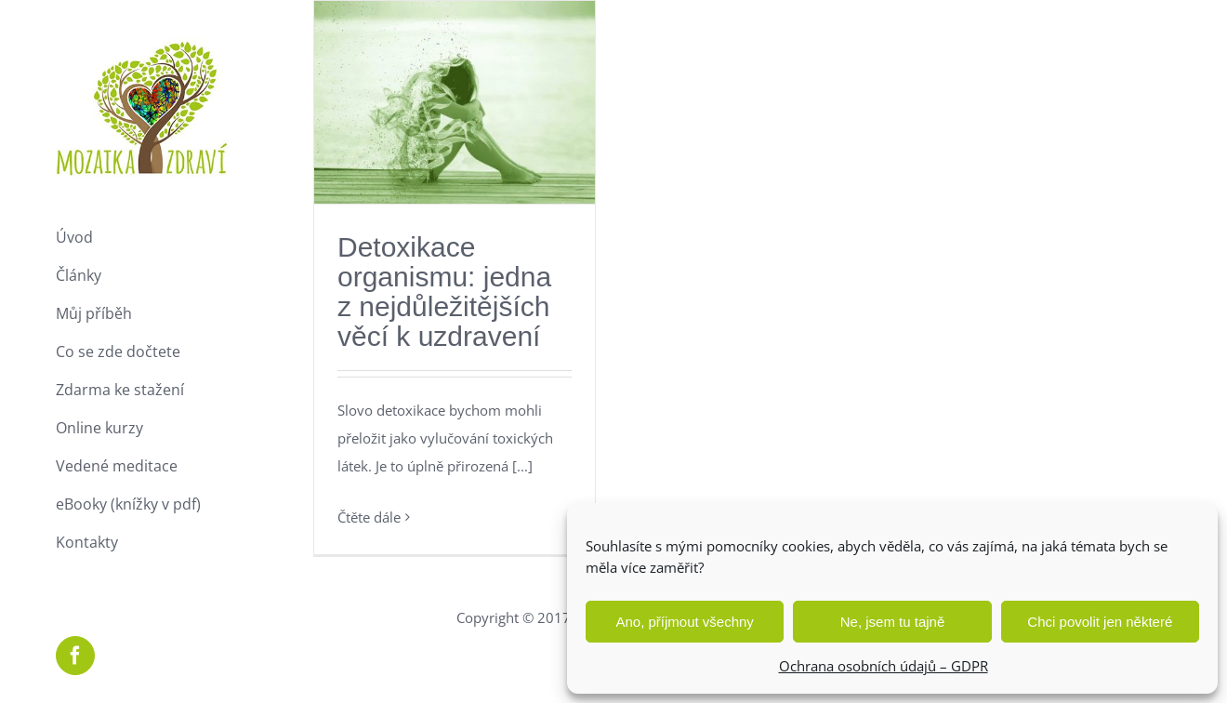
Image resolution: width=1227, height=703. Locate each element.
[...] (522, 466)
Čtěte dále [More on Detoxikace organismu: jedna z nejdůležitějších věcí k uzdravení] (369, 517)
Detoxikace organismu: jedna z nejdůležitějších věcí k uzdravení (444, 292)
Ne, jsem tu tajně (892, 622)
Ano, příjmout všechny (684, 622)
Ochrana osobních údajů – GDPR (883, 666)
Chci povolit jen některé (1099, 622)
